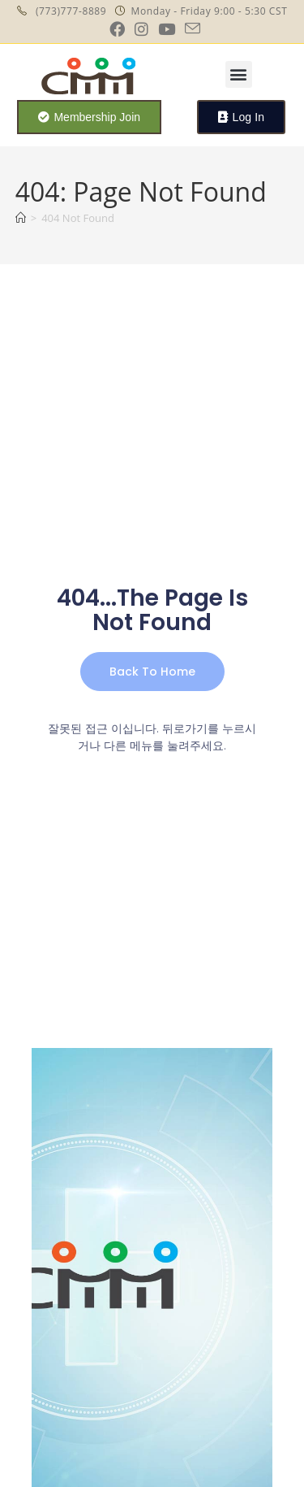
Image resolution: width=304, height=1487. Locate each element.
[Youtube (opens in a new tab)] (166, 29)
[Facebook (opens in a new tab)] (117, 29)
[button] (238, 74)
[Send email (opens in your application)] (190, 28)
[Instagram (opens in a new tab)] (141, 29)
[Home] (20, 218)
